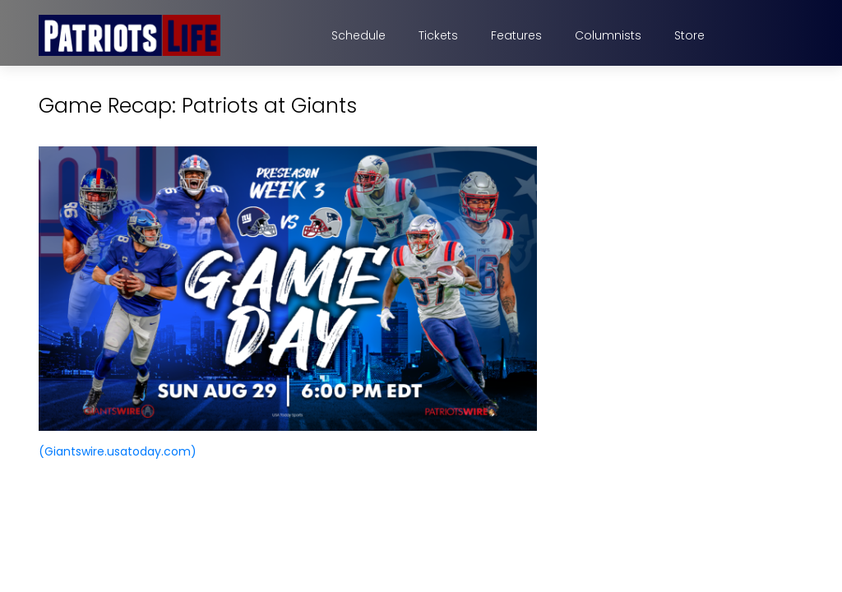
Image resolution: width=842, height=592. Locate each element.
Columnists (608, 35)
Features (516, 35)
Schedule (358, 35)
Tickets (438, 35)
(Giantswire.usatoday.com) (118, 451)
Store (689, 35)
